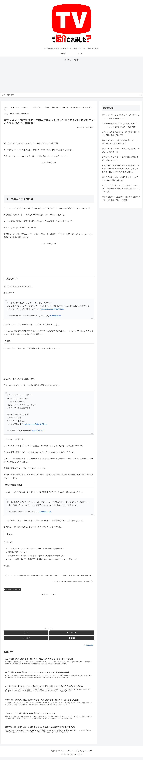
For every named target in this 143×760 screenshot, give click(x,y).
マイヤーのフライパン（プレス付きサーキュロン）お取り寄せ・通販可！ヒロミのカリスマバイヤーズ (121, 188)
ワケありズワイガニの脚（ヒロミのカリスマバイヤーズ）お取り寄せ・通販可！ (121, 198)
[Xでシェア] (26, 633)
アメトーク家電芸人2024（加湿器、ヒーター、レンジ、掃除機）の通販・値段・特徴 (119, 125)
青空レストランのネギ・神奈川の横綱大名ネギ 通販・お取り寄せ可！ (121, 150)
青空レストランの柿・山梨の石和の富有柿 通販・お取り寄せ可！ (120, 158)
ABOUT (75, 754)
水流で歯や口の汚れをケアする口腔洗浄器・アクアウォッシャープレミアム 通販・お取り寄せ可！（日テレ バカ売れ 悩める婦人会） (121, 168)
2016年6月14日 (38, 430)
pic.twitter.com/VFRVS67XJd (52, 309)
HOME (92, 754)
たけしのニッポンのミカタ (12, 590)
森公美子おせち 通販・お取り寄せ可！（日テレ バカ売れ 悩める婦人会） (120, 178)
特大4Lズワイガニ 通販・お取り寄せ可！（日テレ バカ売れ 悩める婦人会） (120, 142)
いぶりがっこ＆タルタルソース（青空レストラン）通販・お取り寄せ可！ (121, 133)
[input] (71, 95)
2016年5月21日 (55, 316)
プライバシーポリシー (64, 754)
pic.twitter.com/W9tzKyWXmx (35, 424)
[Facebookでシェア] (71, 633)
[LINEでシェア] (71, 638)
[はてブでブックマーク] (26, 638)
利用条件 (52, 754)
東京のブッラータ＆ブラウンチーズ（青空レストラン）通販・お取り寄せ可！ (121, 116)
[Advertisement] (71, 75)
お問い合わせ (83, 754)
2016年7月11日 (45, 512)
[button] (141, 95)
